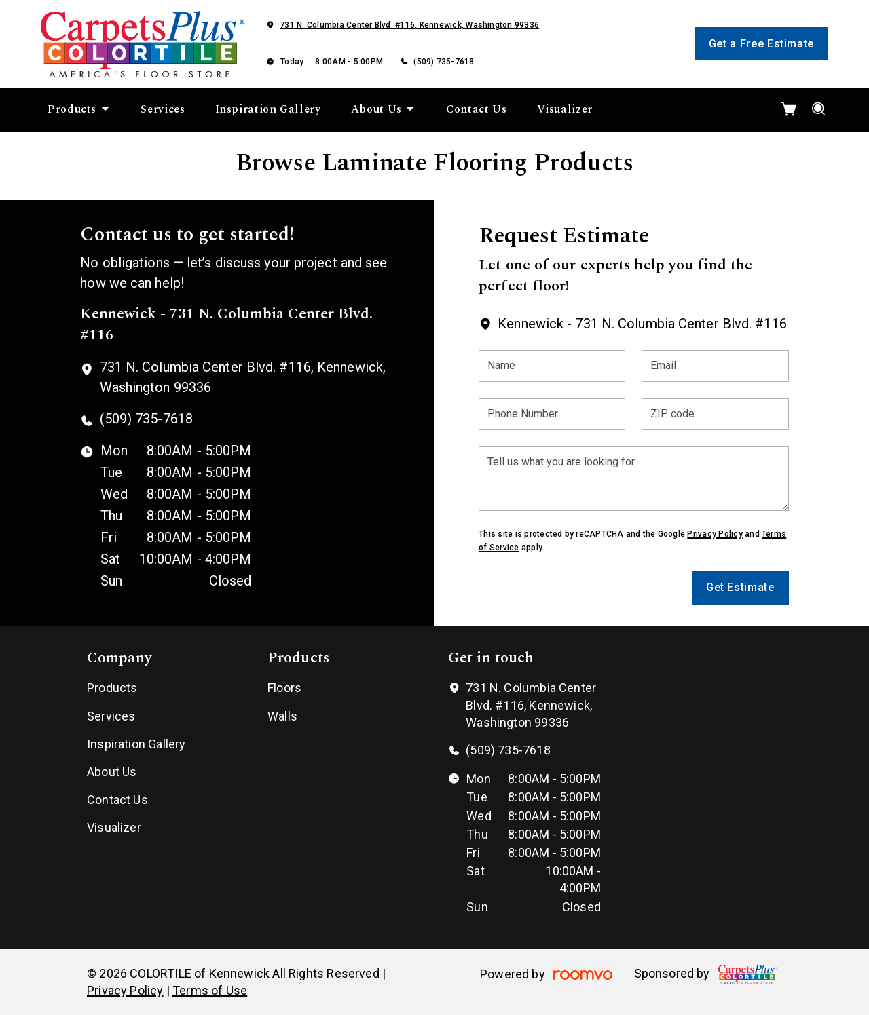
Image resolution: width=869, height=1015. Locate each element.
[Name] (552, 366)
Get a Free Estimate (761, 43)
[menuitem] (79, 110)
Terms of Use (209, 990)
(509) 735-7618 (443, 61)
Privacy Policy (714, 534)
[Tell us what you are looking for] (633, 478)
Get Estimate (740, 587)
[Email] (715, 366)
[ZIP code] (715, 414)
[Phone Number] (552, 414)
